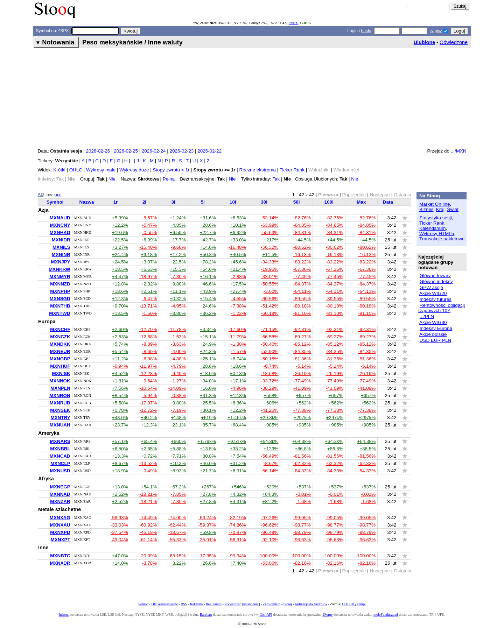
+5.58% (120, 402)
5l (203, 202)
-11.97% (148, 366)
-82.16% (302, 563)
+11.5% (270, 254)
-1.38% (238, 344)
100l (329, 202)
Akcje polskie (433, 334)
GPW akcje (431, 287)
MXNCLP (60, 463)
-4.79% (178, 366)
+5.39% (120, 217)
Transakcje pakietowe (441, 238)
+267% (208, 486)
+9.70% (120, 306)
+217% (271, 239)
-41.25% (269, 410)
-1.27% (178, 380)
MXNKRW (59, 269)
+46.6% (208, 284)
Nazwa (86, 202)
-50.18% (269, 313)
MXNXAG (60, 517)
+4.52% (120, 373)
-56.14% (269, 470)
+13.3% (120, 456)
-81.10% (302, 313)
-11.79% (237, 336)
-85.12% (302, 344)
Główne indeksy (436, 281)
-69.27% (302, 336)
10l (233, 202)
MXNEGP (60, 486)
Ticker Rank (292, 169)
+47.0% (120, 555)
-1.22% (238, 313)
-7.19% (178, 410)
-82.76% (302, 217)
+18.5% (120, 269)
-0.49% (149, 470)
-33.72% (269, 380)
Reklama (196, 604)
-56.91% (237, 539)
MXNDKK (60, 344)
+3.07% (149, 261)
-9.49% (178, 373)
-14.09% (177, 388)
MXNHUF (60, 366)
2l (144, 202)
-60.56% (269, 298)
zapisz (436, 30)
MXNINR (61, 254)
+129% (271, 448)
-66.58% (269, 336)
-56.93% (119, 517)
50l (296, 202)
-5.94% (149, 395)
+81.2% (270, 501)
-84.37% (302, 284)
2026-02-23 (182, 151)
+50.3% (208, 254)
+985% (271, 425)
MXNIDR (61, 239)
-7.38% (238, 306)
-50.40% (269, 344)
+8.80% (178, 313)
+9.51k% (236, 441)
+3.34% (208, 329)
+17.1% (238, 380)
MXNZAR (60, 501)
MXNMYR (59, 276)
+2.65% (149, 448)
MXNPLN (60, 388)
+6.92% (238, 232)
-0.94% (120, 366)
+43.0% (120, 417)
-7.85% (178, 494)
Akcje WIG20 (433, 293)
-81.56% (302, 456)
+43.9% (208, 291)
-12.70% (148, 329)
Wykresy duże (134, 169)
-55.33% (177, 539)
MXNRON (59, 395)
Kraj (440, 209)
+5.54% (120, 351)
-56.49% (269, 456)
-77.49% (302, 380)
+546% (238, 486)
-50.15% (269, 358)
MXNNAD (60, 494)
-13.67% (177, 532)
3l (173, 202)
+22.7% (208, 232)
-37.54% (119, 532)
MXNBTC (60, 555)
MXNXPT (60, 539)
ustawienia (251, 604)
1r (115, 202)
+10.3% (178, 463)
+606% (271, 402)
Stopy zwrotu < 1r (171, 169)
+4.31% (238, 501)
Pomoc (143, 604)
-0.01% (303, 494)
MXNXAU (60, 525)
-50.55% (269, 284)
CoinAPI (265, 614)
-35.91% (207, 539)
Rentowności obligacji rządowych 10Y (441, 308)
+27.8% (208, 494)
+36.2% (208, 313)
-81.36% (302, 358)
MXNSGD (60, 298)
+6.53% (238, 217)
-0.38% (178, 395)
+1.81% (120, 380)
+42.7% (208, 239)
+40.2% (149, 417)
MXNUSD (60, 470)
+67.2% (178, 486)
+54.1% (149, 486)
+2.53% (120, 336)
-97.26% (269, 517)
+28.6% (208, 225)
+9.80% (178, 402)
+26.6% (208, 563)
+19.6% (120, 232)
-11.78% (177, 329)
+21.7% (208, 470)
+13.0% (120, 486)
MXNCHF (60, 329)
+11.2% (120, 358)
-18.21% (148, 494)
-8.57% (149, 217)
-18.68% (269, 373)
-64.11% (302, 291)
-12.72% (148, 410)
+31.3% (208, 395)
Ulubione (424, 42)
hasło (366, 30)
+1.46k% (236, 417)
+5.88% (178, 448)
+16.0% (208, 388)
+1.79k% (206, 441)
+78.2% (208, 261)
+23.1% (178, 425)
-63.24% (207, 517)
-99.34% (237, 555)
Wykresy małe (100, 169)
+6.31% (238, 470)
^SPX (293, 23)
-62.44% (177, 525)
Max (361, 202)
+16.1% (208, 276)
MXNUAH (60, 425)
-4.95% (178, 306)
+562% (303, 402)
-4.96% (238, 388)
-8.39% (149, 344)
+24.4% (120, 254)
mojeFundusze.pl (385, 614)
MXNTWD (59, 313)
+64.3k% (269, 441)
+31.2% (238, 463)
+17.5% (238, 284)
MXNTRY (60, 417)
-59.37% (207, 525)
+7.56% (120, 388)
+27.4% (238, 291)
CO (345, 604)
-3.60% (271, 291)
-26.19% (302, 373)
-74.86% (237, 525)
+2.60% (120, 329)
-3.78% (149, 563)
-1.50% (149, 313)
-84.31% (302, 232)
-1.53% (178, 336)
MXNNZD (60, 284)
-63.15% (177, 555)
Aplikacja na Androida (311, 604)
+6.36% (238, 402)
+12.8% (120, 284)
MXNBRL (60, 448)
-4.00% (178, 351)
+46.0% (208, 463)
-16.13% (302, 254)
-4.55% (238, 298)
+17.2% (178, 254)
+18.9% (120, 470)
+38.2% (238, 448)
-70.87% (237, 532)
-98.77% (302, 525)
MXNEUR (60, 351)
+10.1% (238, 225)
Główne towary (435, 275)
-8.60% (149, 351)
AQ (41, 194)
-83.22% (302, 261)
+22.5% (120, 239)
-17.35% (207, 555)
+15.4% (208, 298)
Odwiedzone (454, 42)
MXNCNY (60, 225)
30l (264, 202)
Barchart (206, 614)
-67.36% (302, 269)
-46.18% (148, 532)
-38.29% (269, 388)
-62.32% (302, 463)
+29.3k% (269, 417)
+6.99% (149, 239)
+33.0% (238, 239)
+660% (178, 441)
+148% (178, 417)
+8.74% (238, 358)
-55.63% (269, 232)
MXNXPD (60, 532)
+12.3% (120, 298)
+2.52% (120, 494)
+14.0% (120, 563)
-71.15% (269, 329)
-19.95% (269, 269)
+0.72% (149, 456)
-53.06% (269, 563)
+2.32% (149, 284)
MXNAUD (60, 217)
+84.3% (270, 494)
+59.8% (208, 532)
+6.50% (120, 448)
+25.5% (208, 402)
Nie (111, 179)
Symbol (55, 202)
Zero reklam (271, 604)
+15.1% (208, 336)
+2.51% (149, 291)
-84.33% (302, 470)
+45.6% (238, 261)
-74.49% (148, 517)
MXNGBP (60, 358)
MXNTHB (60, 306)
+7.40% (238, 563)
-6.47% (149, 298)
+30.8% (208, 456)
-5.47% (149, 225)
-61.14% (148, 539)
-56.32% (269, 247)
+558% (271, 395)
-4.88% (178, 358)
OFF (57, 195)
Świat (452, 209)
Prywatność (232, 604)
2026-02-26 (98, 151)
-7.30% (178, 276)
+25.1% (208, 358)
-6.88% (149, 358)
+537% (303, 486)
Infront (64, 614)
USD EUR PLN (435, 340)
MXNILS (61, 247)
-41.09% (302, 388)
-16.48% (237, 247)
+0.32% (178, 298)
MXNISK (61, 373)
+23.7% (120, 425)
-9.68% (178, 247)
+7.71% (178, 456)
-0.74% (271, 366)
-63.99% (269, 225)
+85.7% (208, 425)
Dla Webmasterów (164, 604)
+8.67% (120, 463)
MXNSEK (60, 410)
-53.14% (269, 217)
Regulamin (214, 604)
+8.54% (120, 395)
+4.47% (120, 276)
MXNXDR (60, 563)
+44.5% (303, 239)
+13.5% (120, 313)
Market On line (434, 204)
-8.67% (271, 463)
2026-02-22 (209, 151)
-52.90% (269, 351)
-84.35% (302, 351)
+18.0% (208, 373)
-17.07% (148, 402)
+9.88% (178, 284)
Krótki (59, 169)
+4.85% (178, 225)
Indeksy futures (435, 299)
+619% (208, 417)
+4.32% (238, 494)
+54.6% (208, 269)
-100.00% (268, 555)
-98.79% (302, 532)
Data (388, 202)
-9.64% (149, 380)
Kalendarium (432, 228)
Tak (276, 179)
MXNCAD (60, 456)
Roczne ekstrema (257, 169)
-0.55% (149, 232)
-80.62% (302, 247)
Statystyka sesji (435, 217)
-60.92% (148, 525)
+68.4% (238, 425)
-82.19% (237, 517)
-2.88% (238, 276)
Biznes (426, 209)
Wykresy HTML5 (436, 233)
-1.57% (238, 351)
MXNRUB (60, 402)
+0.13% (238, 373)
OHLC (75, 169)
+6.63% (149, 269)
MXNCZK (60, 336)
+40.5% (238, 254)
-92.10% (269, 539)
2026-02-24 (154, 151)
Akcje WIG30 (433, 322)
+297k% (302, 417)
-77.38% (302, 410)
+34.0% (208, 380)
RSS (184, 604)
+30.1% (208, 410)
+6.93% (178, 470)
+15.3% (178, 269)
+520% (271, 486)
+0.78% (120, 410)
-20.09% (148, 555)
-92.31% (302, 329)
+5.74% (120, 344)
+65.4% (149, 441)
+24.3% (208, 351)
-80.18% (302, 306)
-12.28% (148, 373)
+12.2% (120, 225)
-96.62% (269, 525)
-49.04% (119, 539)
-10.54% (148, 388)
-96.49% (269, 532)
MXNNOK (59, 380)
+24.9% (208, 344)
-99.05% (302, 517)
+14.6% (208, 247)
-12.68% (148, 336)
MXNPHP (60, 291)
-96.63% (302, 539)
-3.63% (178, 344)
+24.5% (120, 261)
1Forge (327, 614)
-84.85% (302, 225)
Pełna (169, 179)
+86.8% (303, 448)
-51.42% (269, 306)
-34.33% (269, 261)
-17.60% (237, 329)
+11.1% (178, 291)
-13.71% (148, 306)
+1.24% (178, 217)
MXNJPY (60, 261)
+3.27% (120, 247)
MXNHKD (60, 232)
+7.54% (238, 456)
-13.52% (148, 463)
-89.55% (302, 298)
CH (352, 604)
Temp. (361, 604)
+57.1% (120, 441)
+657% (303, 395)
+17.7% (178, 239)
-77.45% (302, 276)
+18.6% (120, 291)
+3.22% (178, 563)
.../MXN (459, 151)
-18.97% (148, 276)
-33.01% (269, 276)
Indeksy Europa (436, 328)
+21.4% (238, 269)
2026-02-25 (126, 151)
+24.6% (208, 306)
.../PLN (427, 316)
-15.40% (148, 247)
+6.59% (178, 232)
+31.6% (208, 217)
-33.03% (119, 525)
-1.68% (303, 501)
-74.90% (177, 517)
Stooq (288, 604)
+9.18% (149, 254)
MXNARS (60, 441)
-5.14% (303, 366)
